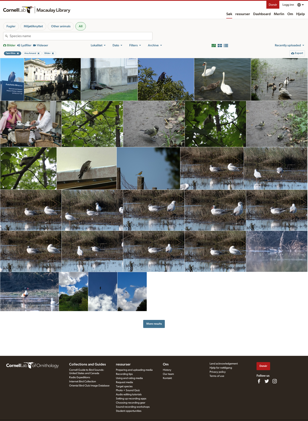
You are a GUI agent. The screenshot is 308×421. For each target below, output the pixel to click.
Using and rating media (129, 378)
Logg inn (288, 4)
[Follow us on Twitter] (266, 381)
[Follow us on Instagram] (274, 381)
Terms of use (217, 376)
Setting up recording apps (131, 398)
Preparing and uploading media (134, 370)
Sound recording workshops (133, 406)
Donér (273, 4)
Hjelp (300, 14)
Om (290, 14)
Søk (229, 14)
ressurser (242, 14)
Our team (168, 374)
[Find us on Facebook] (259, 381)
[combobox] (81, 36)
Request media (124, 382)
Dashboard (262, 14)
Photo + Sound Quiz (128, 390)
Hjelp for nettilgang (221, 367)
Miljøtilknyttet (33, 26)
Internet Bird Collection (82, 381)
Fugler (11, 26)
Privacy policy (218, 372)
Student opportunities (128, 411)
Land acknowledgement (224, 363)
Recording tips (124, 374)
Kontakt (167, 378)
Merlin (279, 14)
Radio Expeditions (79, 377)
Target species (124, 386)
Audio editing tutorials (129, 394)
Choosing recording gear (130, 402)
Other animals (61, 26)
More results (154, 323)
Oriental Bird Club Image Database (89, 385)
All (80, 26)
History (167, 370)
